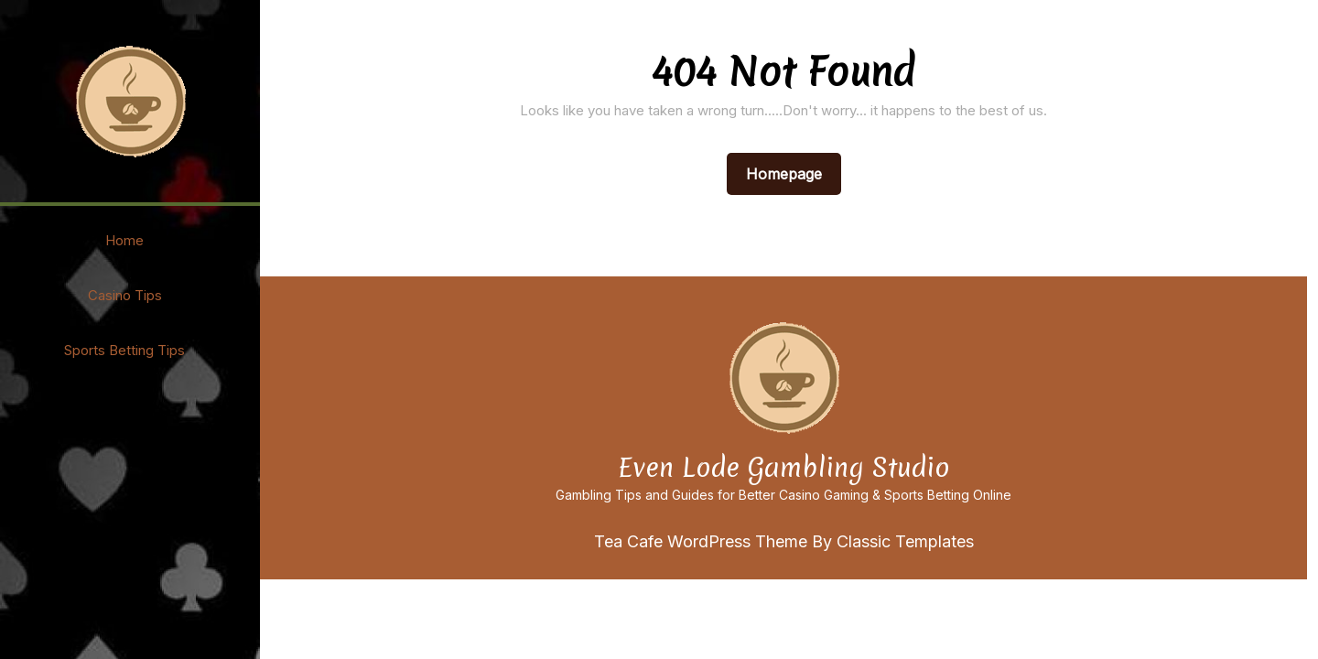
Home (124, 240)
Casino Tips (125, 295)
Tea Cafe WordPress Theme (703, 541)
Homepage (791, 173)
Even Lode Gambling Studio (784, 468)
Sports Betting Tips (124, 350)
